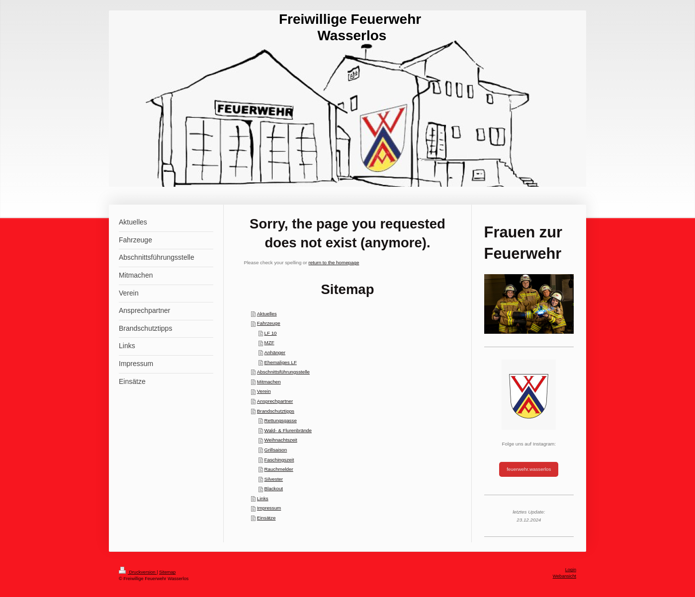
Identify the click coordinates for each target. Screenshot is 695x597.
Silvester (273, 479)
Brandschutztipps (275, 411)
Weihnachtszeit (280, 440)
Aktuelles (267, 313)
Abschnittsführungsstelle (283, 371)
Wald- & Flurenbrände (288, 430)
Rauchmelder (278, 469)
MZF (269, 342)
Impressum (269, 508)
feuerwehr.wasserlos (529, 469)
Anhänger (275, 352)
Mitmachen (269, 381)
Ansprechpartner (275, 401)
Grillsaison (275, 449)
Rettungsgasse (280, 420)
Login (570, 569)
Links (262, 498)
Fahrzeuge (268, 323)
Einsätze (266, 518)
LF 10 (270, 333)
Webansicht (564, 576)
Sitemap (167, 572)
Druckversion (138, 572)
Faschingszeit (279, 459)
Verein (264, 391)
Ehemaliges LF (280, 362)
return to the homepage (334, 262)
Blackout (273, 488)
